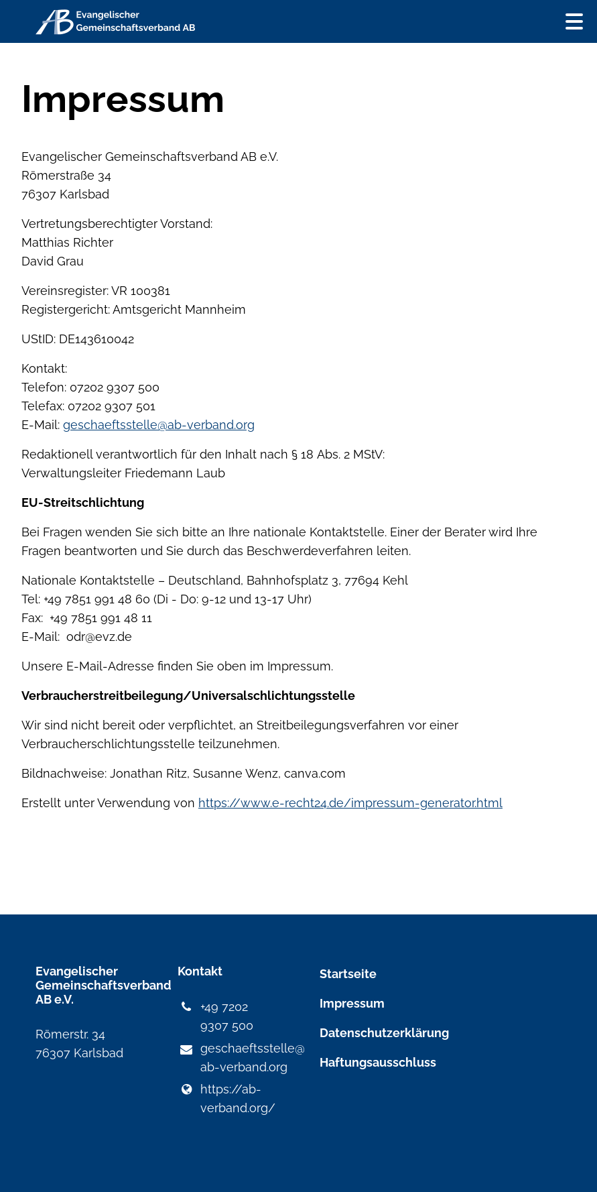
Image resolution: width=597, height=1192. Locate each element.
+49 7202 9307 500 (215, 1016)
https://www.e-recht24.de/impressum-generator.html (350, 803)
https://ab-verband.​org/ (226, 1099)
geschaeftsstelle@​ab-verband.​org (227, 1058)
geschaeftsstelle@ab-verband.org (159, 425)
